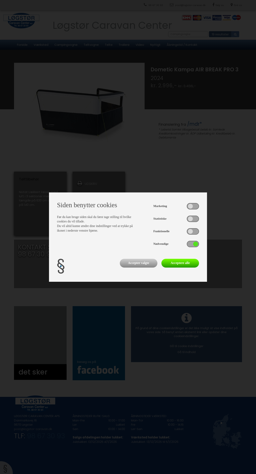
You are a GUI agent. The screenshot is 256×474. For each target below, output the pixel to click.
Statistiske (160, 218)
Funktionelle (161, 231)
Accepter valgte (138, 263)
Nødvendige (161, 243)
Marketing (160, 206)
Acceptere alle (180, 263)
